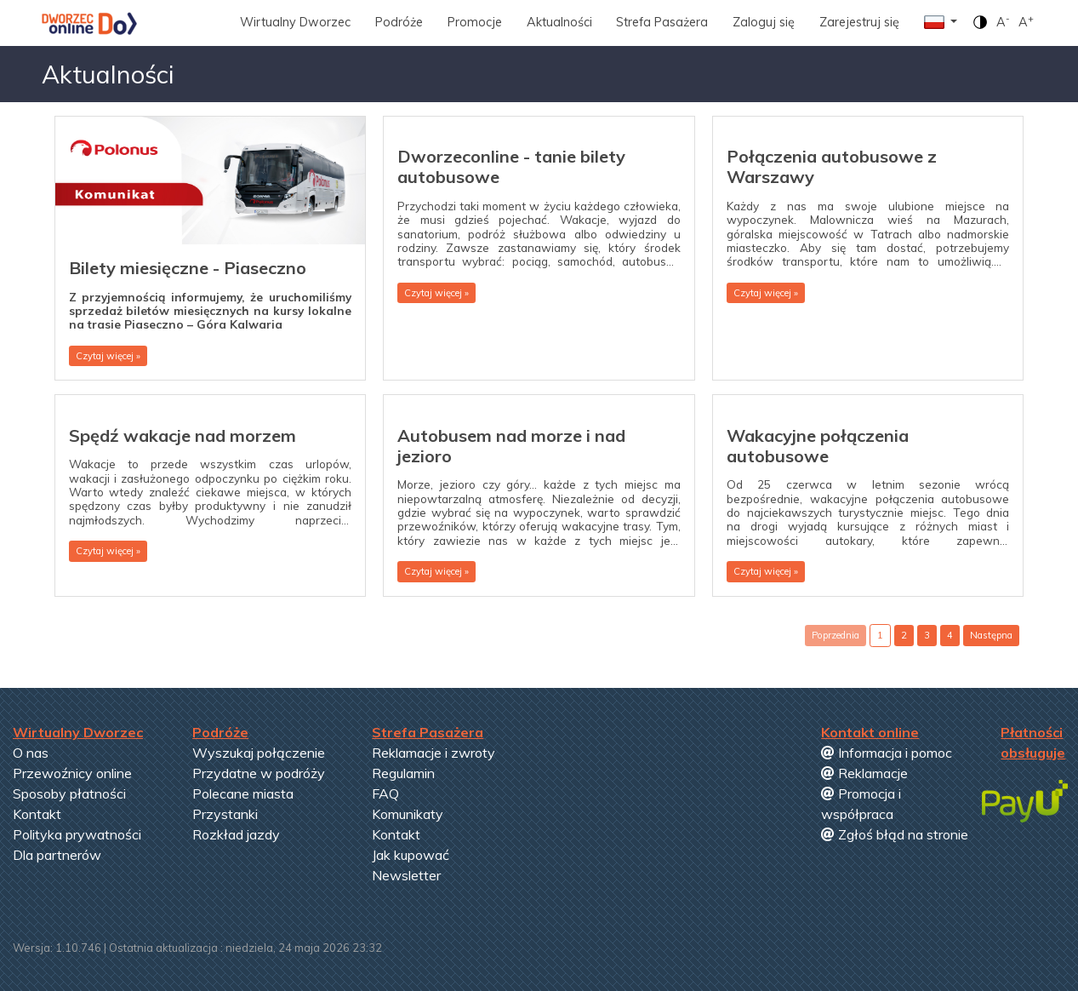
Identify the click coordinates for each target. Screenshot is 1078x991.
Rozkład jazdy (236, 834)
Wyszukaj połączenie (258, 752)
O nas (30, 752)
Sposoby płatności (69, 793)
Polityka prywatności (77, 834)
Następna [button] (991, 635)
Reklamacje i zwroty (433, 752)
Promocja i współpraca (861, 803)
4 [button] (950, 635)
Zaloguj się (764, 22)
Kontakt (37, 813)
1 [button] (880, 635)
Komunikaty (407, 813)
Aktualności (559, 22)
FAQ (385, 793)
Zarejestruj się (859, 22)
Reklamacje (864, 773)
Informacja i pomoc (886, 752)
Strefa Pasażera (662, 22)
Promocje (475, 22)
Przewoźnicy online (72, 773)
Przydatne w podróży (258, 773)
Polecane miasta (243, 793)
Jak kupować (410, 854)
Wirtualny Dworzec (295, 22)
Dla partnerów (57, 854)
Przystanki (225, 813)
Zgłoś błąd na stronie (894, 834)
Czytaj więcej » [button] (108, 356)
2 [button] (904, 635)
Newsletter (406, 875)
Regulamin (403, 773)
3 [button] (927, 635)
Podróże (399, 22)
